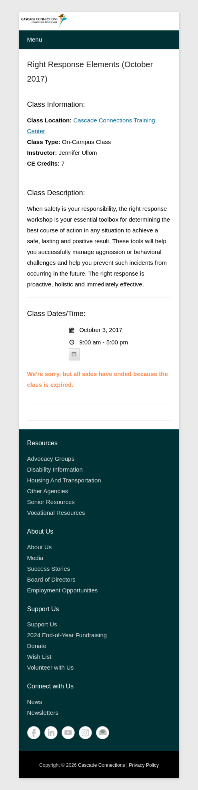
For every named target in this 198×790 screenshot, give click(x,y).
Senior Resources (51, 501)
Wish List (39, 656)
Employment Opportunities (62, 590)
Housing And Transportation (64, 480)
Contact (102, 732)
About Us (39, 547)
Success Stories (48, 568)
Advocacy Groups (50, 458)
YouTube (68, 732)
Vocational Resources (56, 512)
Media (35, 557)
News (34, 701)
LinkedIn (51, 732)
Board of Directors (51, 579)
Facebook (33, 732)
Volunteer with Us (50, 667)
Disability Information (55, 469)
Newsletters (42, 712)
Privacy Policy (144, 765)
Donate (36, 645)
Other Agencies (47, 491)
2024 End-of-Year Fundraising (67, 635)
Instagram (85, 732)
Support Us (42, 624)
